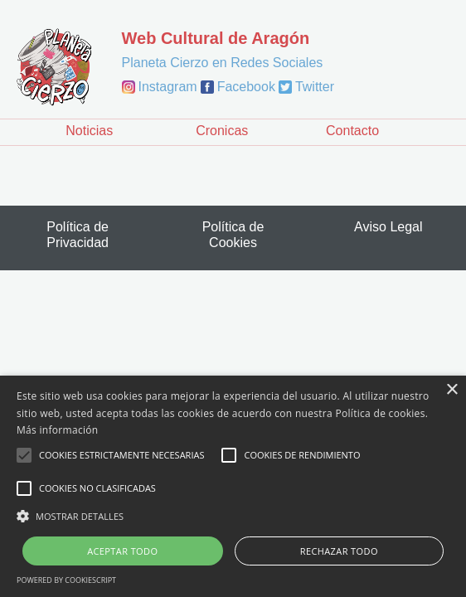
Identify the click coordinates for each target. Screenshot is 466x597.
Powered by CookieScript (66, 580)
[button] (233, 515)
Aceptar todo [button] (122, 551)
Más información (57, 430)
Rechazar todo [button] (339, 551)
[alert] (233, 486)
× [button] (451, 390)
